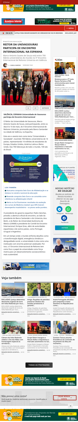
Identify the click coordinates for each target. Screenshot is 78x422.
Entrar (6, 2)
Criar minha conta (65, 397)
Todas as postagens (39, 365)
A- (28, 108)
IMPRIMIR (45, 108)
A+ (35, 108)
